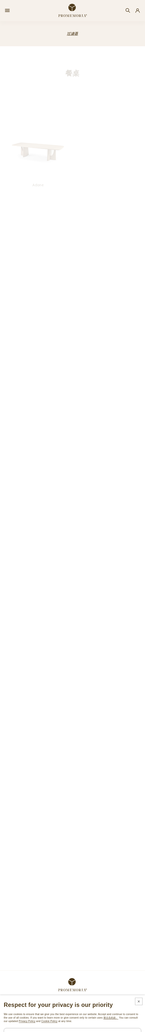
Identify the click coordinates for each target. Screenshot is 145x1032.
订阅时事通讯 (14, 1002)
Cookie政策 (76, 1027)
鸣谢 (90, 1027)
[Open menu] (7, 11)
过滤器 (72, 33)
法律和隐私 (58, 1027)
